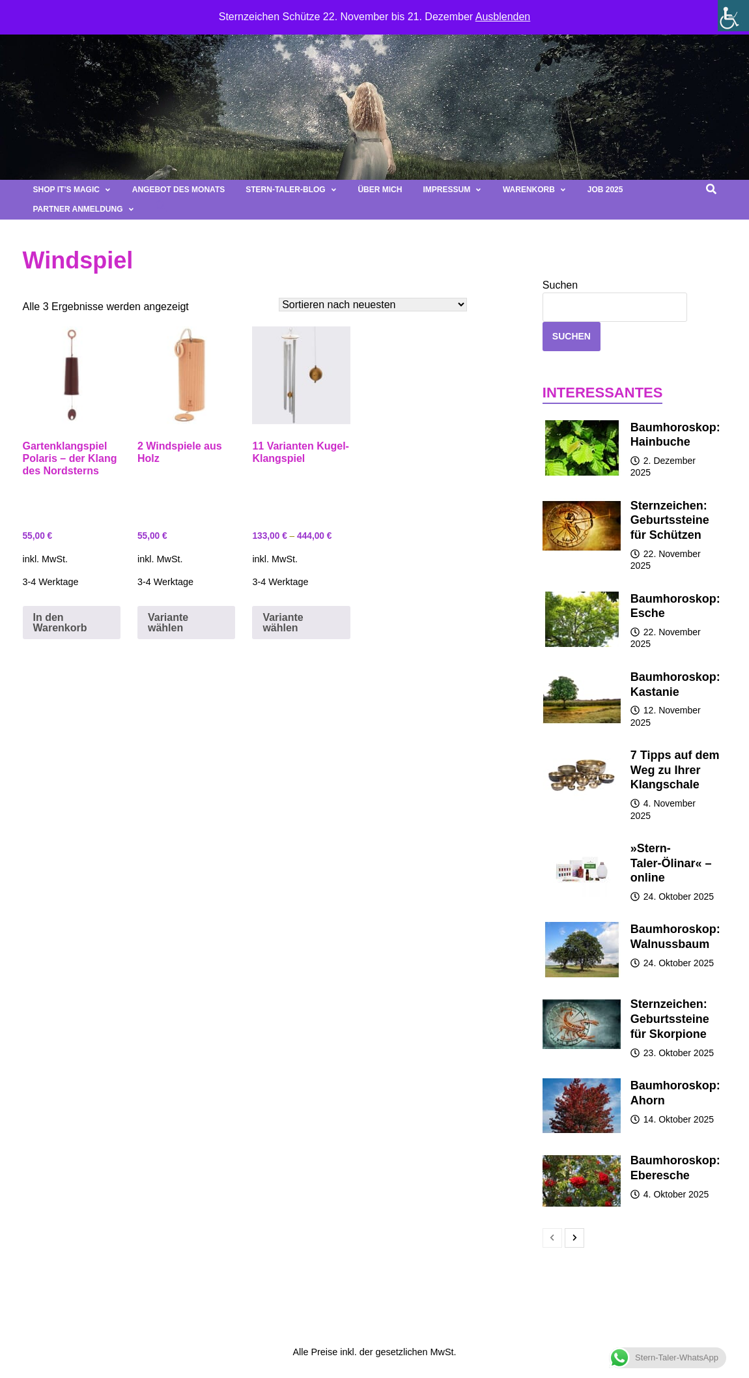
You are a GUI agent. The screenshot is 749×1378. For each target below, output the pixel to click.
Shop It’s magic (72, 189)
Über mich (380, 189)
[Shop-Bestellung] (373, 304)
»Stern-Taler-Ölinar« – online (671, 863)
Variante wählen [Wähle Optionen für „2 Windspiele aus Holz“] (168, 622)
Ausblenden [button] (503, 16)
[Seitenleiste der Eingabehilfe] (733, 15)
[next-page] (574, 1238)
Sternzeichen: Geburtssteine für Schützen (669, 520)
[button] (161, 209)
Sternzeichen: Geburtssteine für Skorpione (669, 1019)
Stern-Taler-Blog (291, 189)
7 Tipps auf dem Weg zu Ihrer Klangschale (675, 770)
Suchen (560, 285)
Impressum (452, 189)
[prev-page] (552, 1238)
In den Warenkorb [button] (60, 622)
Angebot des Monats (178, 189)
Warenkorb (535, 189)
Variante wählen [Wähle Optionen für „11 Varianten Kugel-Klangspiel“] (282, 622)
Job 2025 (605, 189)
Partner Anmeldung (84, 209)
